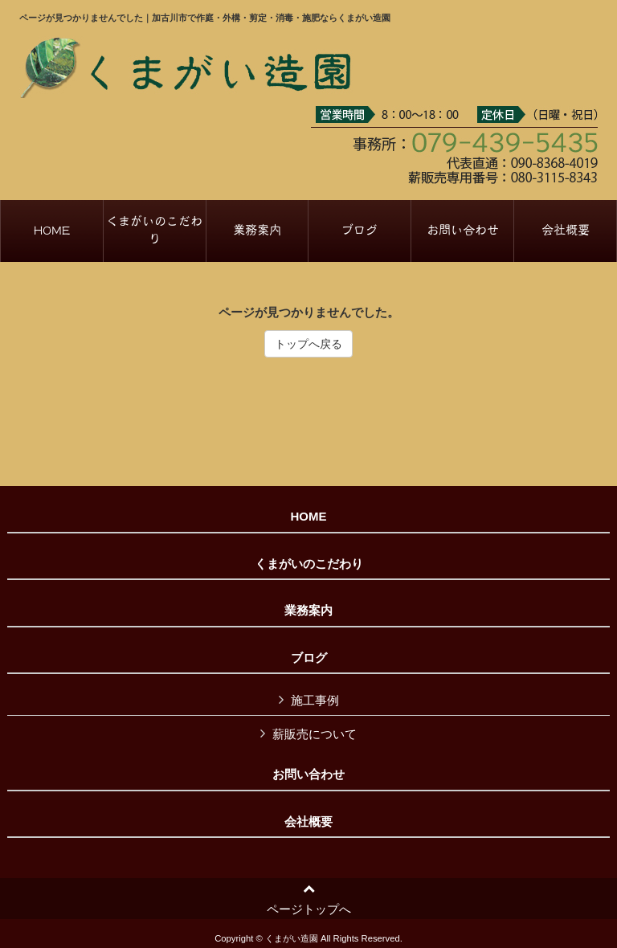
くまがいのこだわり (309, 564)
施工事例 (315, 700)
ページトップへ (309, 899)
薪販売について (314, 734)
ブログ (309, 658)
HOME (309, 516)
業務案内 (308, 610)
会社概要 (308, 821)
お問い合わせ (308, 774)
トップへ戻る (308, 343)
